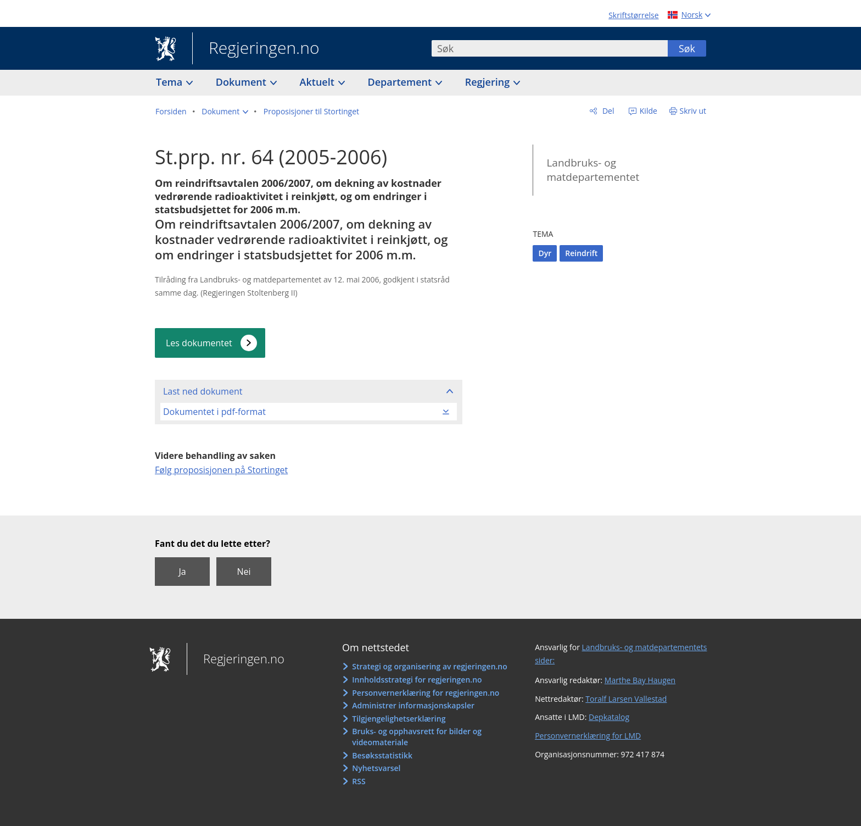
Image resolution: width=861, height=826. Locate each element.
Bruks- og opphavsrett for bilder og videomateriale (417, 736)
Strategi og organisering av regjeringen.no (429, 666)
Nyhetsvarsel (376, 768)
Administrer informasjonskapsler (413, 705)
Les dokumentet (199, 343)
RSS (358, 781)
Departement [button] (401, 81)
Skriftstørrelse (633, 15)
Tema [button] (170, 81)
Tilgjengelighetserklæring (398, 718)
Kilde (647, 111)
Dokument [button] (242, 81)
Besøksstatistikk (382, 755)
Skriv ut (693, 111)
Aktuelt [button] (318, 81)
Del (607, 111)
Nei (243, 572)
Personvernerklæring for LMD (588, 735)
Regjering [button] (488, 81)
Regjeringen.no (256, 49)
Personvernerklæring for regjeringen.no (425, 693)
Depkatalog (609, 717)
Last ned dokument (202, 391)
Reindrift (581, 253)
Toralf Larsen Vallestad (626, 699)
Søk (687, 48)
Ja (182, 572)
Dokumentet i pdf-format (214, 412)
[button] (225, 111)
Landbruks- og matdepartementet (592, 170)
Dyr (544, 253)
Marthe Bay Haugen (640, 680)
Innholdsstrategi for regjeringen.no (417, 679)
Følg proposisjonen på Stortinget (221, 470)
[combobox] (550, 48)
